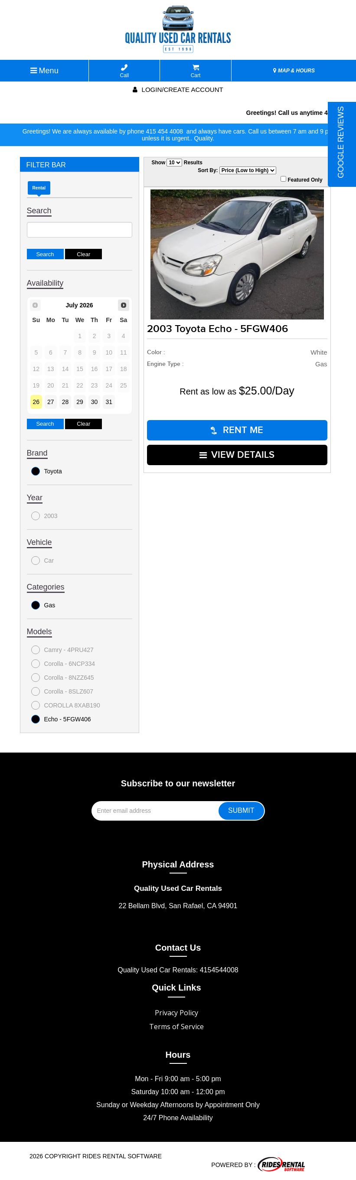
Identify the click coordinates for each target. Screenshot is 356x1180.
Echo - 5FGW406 (61, 719)
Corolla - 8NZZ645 (62, 677)
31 (108, 401)
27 (50, 401)
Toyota (46, 471)
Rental (39, 188)
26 (36, 401)
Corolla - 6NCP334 (63, 663)
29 (79, 401)
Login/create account (178, 89)
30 (94, 401)
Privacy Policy (176, 1012)
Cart (196, 71)
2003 (44, 516)
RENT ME (237, 430)
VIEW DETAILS (236, 455)
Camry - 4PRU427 (62, 649)
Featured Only (301, 179)
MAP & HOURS (294, 71)
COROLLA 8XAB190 (65, 705)
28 (65, 401)
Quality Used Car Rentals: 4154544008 (178, 970)
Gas (43, 605)
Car (42, 560)
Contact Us (178, 947)
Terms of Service (176, 1026)
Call (124, 71)
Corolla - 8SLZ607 (62, 691)
